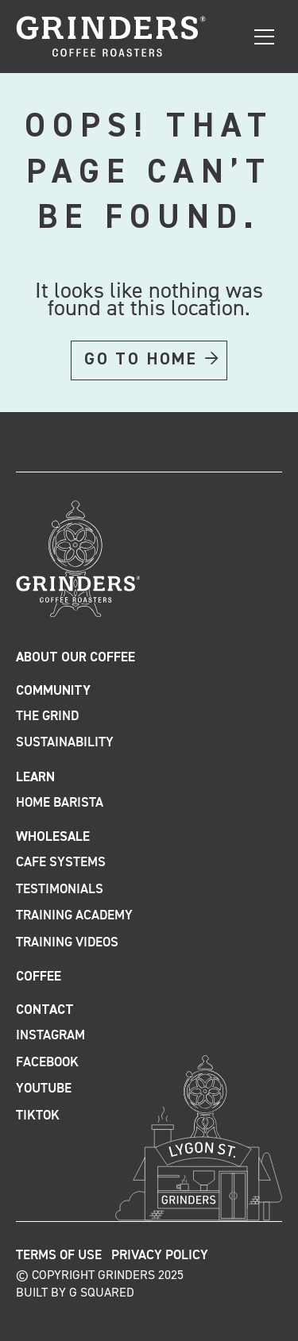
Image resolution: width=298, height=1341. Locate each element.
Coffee (38, 977)
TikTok (38, 1116)
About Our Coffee (75, 658)
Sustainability (65, 742)
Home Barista (59, 803)
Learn (35, 777)
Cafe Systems (61, 862)
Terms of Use (59, 1255)
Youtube (44, 1089)
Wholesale (53, 837)
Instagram (50, 1035)
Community (53, 691)
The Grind (47, 716)
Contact (45, 1010)
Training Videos (67, 943)
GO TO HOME (141, 359)
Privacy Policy (159, 1255)
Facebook (47, 1062)
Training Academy (74, 916)
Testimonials (59, 889)
